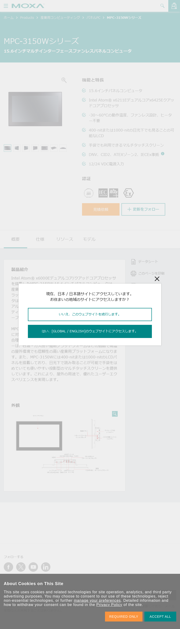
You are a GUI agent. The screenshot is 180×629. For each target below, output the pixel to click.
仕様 (40, 239)
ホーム (9, 17)
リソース (64, 239)
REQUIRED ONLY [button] (123, 616)
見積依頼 (100, 209)
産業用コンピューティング (60, 17)
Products (27, 17)
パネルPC (93, 17)
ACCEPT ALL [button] (160, 616)
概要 (15, 239)
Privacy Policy (109, 605)
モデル (89, 239)
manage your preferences (97, 600)
